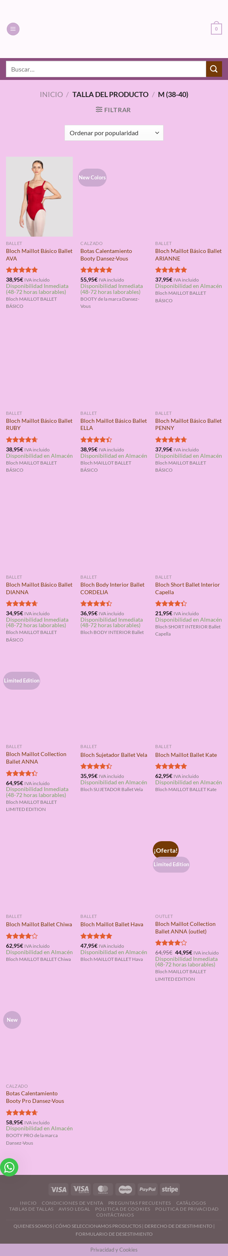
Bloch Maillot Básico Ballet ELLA (113, 424)
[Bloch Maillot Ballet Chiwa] (39, 869)
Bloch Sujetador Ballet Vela (113, 754)
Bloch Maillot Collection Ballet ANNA (36, 757)
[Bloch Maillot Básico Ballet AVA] (39, 197)
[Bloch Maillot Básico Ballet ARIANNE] (188, 197)
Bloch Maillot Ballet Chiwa (39, 924)
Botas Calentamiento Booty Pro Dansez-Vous (35, 1097)
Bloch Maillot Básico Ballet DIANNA (39, 588)
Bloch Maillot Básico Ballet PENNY (188, 424)
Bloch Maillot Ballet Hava (111, 924)
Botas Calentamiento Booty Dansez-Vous (106, 254)
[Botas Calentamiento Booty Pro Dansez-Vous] (39, 1039)
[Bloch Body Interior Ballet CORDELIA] (113, 530)
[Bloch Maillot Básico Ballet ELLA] (113, 366)
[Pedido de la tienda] (114, 133)
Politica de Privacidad (186, 1209)
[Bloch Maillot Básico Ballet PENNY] (188, 366)
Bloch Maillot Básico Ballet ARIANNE (188, 254)
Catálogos (191, 1203)
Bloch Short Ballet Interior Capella (187, 588)
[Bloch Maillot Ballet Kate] (188, 700)
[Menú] (13, 29)
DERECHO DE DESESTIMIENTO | (179, 1226)
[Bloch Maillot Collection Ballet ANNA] (39, 700)
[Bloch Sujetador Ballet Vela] (113, 700)
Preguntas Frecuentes (139, 1203)
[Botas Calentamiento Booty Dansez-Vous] (113, 197)
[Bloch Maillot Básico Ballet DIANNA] (39, 530)
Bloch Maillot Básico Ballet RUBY (39, 424)
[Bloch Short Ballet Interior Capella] (188, 530)
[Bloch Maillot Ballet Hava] (113, 869)
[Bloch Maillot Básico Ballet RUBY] (39, 366)
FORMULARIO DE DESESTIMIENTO (114, 1234)
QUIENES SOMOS (33, 1226)
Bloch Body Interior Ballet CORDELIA (112, 588)
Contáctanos (115, 1215)
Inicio (51, 94)
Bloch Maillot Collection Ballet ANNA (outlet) (185, 927)
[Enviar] (214, 69)
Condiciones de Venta (72, 1203)
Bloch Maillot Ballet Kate (186, 754)
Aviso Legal (74, 1209)
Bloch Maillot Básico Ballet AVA (39, 254)
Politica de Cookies (122, 1209)
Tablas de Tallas (31, 1209)
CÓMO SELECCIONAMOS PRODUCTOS (98, 1226)
